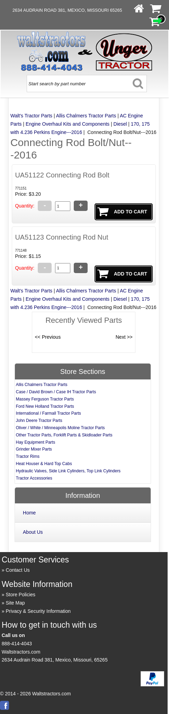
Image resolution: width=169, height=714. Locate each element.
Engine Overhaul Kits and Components (67, 124)
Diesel (120, 124)
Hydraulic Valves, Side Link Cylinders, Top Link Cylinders (68, 471)
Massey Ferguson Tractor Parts (45, 399)
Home (29, 512)
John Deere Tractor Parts (39, 420)
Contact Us (18, 570)
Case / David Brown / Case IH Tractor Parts (56, 391)
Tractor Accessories (34, 478)
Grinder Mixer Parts (34, 449)
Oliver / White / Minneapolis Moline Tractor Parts (60, 427)
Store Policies (21, 594)
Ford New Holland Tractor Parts (45, 406)
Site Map (15, 603)
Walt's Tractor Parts (31, 115)
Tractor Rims (27, 456)
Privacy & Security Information (38, 611)
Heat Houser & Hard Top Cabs (44, 463)
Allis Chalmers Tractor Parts (86, 115)
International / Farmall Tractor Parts (48, 413)
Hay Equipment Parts (35, 442)
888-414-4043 (17, 643)
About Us (33, 532)
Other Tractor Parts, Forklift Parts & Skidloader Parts (64, 435)
